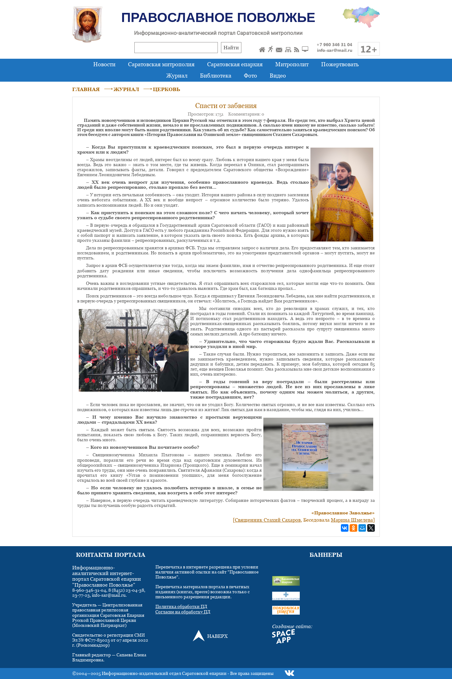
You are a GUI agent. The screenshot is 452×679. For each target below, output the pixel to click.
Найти (231, 47)
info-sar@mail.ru (334, 50)
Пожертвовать (340, 64)
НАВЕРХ (217, 636)
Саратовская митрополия (161, 64)
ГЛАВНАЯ (86, 89)
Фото (250, 75)
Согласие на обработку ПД (182, 611)
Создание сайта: (292, 626)
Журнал (176, 75)
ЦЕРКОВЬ (166, 89)
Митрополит (292, 64)
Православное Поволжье (218, 17)
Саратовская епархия (235, 64)
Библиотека (215, 75)
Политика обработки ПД (181, 606)
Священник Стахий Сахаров (268, 520)
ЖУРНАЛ (126, 89)
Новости (104, 64)
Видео (278, 75)
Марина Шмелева (352, 520)
